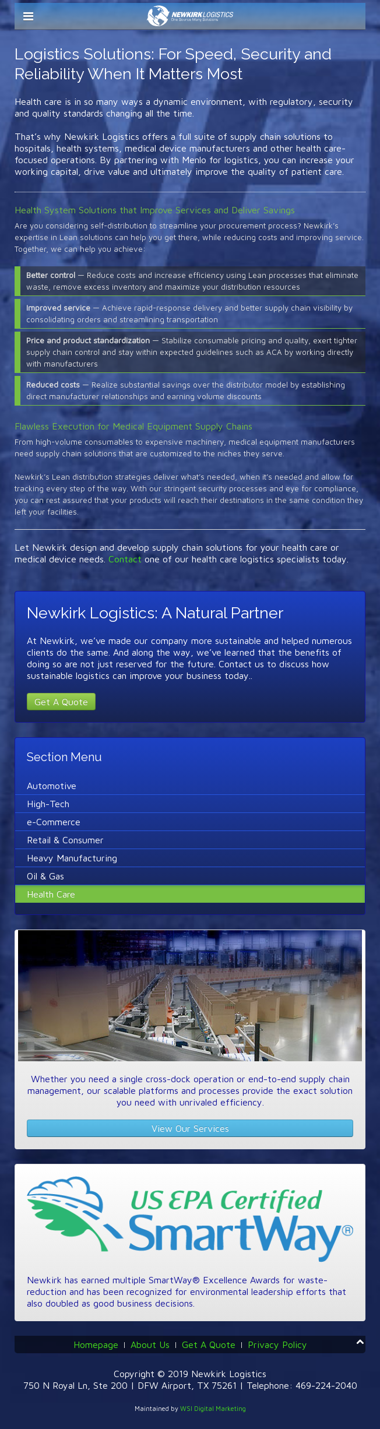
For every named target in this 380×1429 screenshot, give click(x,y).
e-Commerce (53, 821)
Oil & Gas (45, 876)
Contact (125, 559)
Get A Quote (61, 701)
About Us (150, 1344)
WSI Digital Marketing (213, 1408)
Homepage (95, 1344)
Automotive (51, 785)
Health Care (51, 894)
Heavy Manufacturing (72, 858)
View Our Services (190, 1128)
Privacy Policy (277, 1344)
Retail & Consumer (65, 840)
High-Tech (48, 803)
